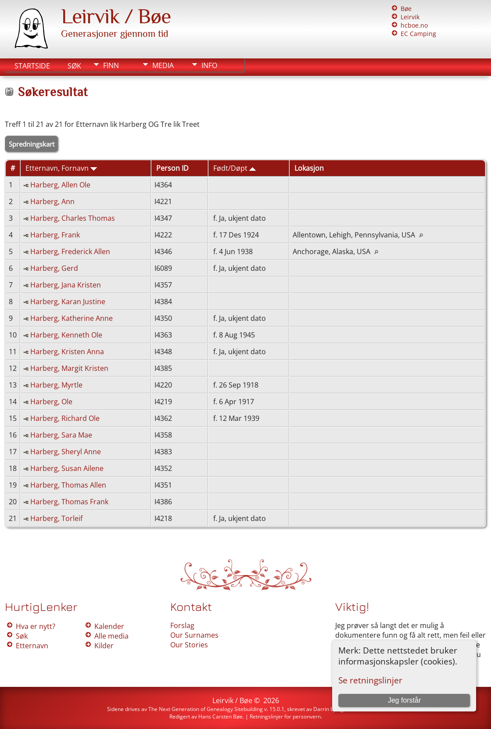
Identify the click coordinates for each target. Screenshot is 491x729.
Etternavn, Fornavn (61, 168)
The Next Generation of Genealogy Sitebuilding (205, 709)
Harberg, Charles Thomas (72, 218)
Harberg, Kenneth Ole (66, 335)
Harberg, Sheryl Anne (65, 451)
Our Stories (189, 645)
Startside (32, 66)
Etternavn (32, 645)
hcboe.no (414, 25)
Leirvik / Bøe (116, 16)
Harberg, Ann (52, 201)
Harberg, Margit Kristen (69, 368)
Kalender (109, 626)
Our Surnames (194, 635)
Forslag (182, 625)
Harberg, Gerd (54, 268)
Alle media (111, 636)
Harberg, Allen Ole (60, 185)
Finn (111, 65)
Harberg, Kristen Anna (67, 351)
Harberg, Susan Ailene (67, 468)
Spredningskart (31, 144)
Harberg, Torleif (56, 518)
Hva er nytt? (35, 626)
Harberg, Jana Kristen (65, 285)
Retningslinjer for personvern (285, 716)
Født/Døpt (234, 168)
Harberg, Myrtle (56, 385)
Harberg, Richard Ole (65, 418)
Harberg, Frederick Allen (70, 251)
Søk (74, 66)
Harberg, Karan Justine (67, 301)
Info (209, 65)
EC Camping (418, 33)
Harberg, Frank (55, 235)
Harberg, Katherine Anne (71, 318)
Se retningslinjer (370, 680)
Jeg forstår (404, 700)
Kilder (104, 645)
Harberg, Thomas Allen (68, 485)
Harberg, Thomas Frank (69, 501)
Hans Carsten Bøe (220, 716)
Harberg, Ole (51, 401)
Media (163, 65)
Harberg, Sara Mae (61, 435)
